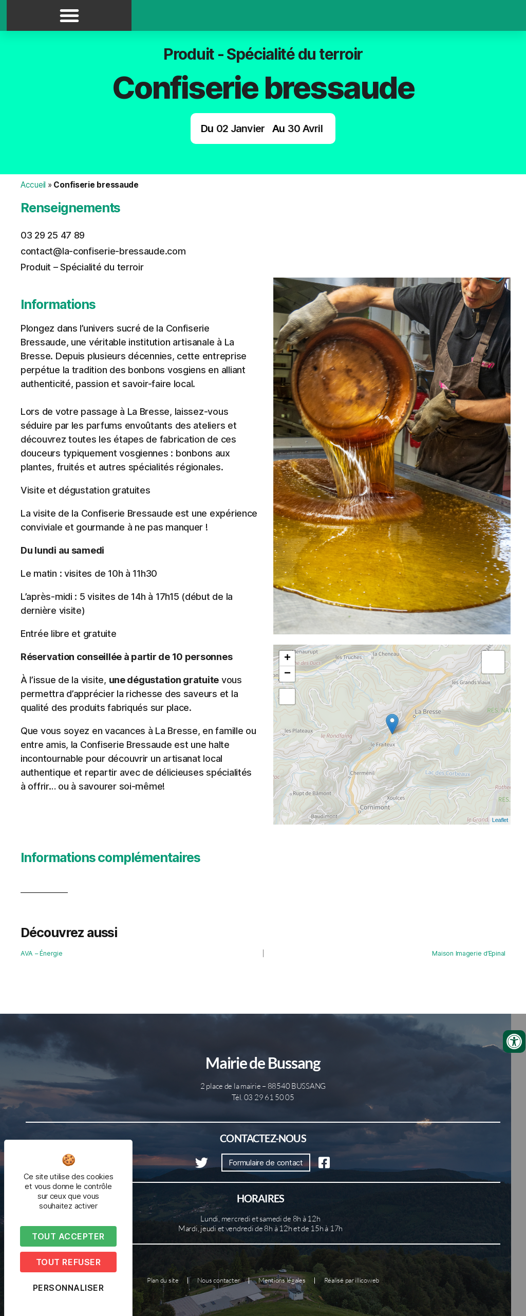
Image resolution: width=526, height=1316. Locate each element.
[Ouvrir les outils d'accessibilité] (514, 1041)
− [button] (287, 674)
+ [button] (287, 658)
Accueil (33, 185)
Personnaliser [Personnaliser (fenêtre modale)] (68, 1288)
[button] (69, 15)
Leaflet (500, 820)
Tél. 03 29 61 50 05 (263, 1097)
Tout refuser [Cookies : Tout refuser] (68, 1262)
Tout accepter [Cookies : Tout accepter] (68, 1236)
